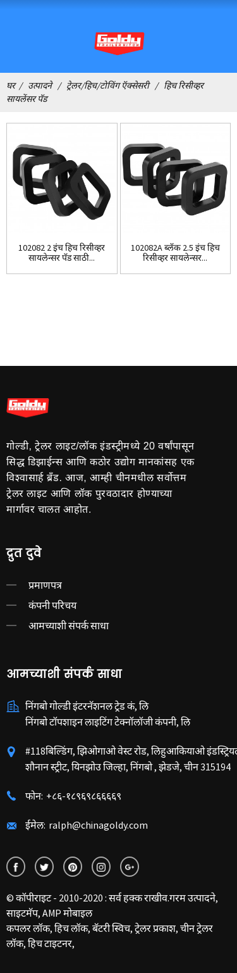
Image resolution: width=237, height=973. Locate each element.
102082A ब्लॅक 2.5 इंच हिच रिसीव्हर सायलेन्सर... (175, 253)
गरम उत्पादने (192, 897)
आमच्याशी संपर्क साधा (68, 625)
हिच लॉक (71, 928)
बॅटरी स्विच (111, 928)
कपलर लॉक (28, 928)
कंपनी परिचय (52, 605)
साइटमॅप (22, 913)
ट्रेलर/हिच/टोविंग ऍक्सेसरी (107, 85)
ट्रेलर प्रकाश (155, 928)
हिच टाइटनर (50, 943)
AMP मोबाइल (67, 913)
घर (10, 85)
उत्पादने (40, 85)
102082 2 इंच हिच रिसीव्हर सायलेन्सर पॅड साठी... (61, 253)
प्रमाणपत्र (45, 585)
